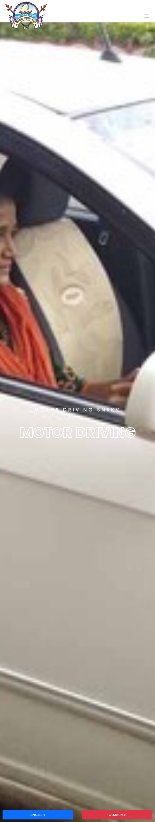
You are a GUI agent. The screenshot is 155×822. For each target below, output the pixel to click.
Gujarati (117, 814)
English (37, 814)
